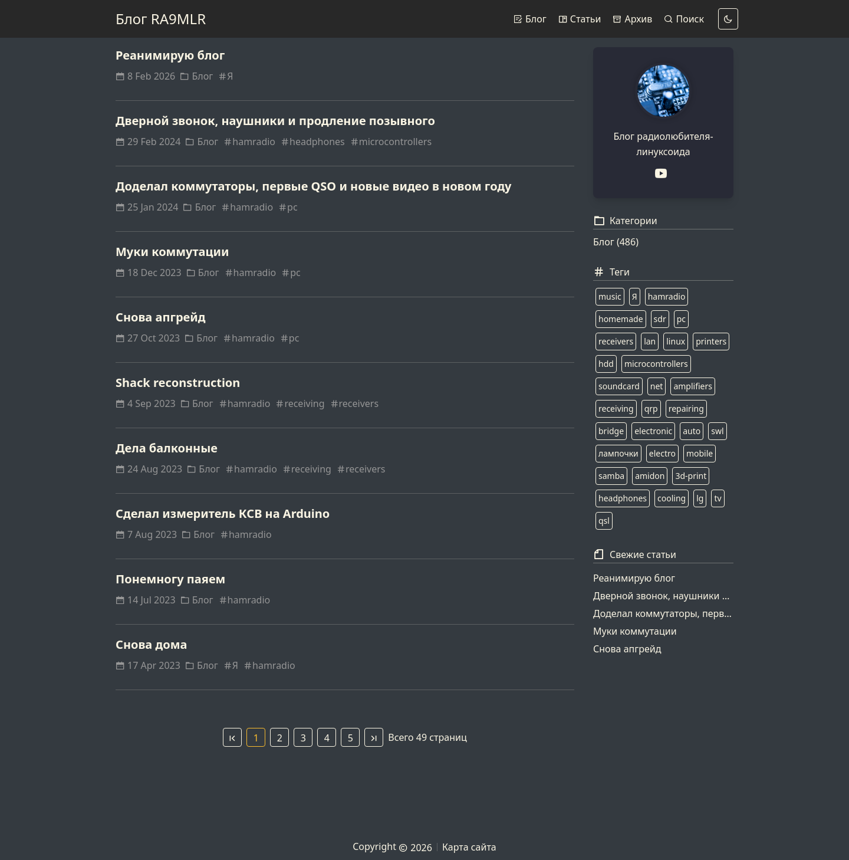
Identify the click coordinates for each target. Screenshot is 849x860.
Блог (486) (616, 241)
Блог (530, 18)
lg (699, 498)
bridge (611, 430)
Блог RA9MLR (161, 18)
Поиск (684, 18)
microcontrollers (391, 141)
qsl (604, 520)
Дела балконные (167, 448)
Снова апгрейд (161, 317)
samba (611, 475)
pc (288, 207)
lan (650, 341)
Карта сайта (469, 847)
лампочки (618, 453)
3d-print (690, 475)
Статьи (579, 18)
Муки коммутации (172, 252)
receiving (299, 403)
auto (691, 430)
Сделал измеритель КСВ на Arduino (223, 513)
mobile (699, 453)
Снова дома (151, 644)
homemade (620, 318)
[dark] (728, 18)
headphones (312, 141)
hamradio (249, 141)
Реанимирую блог (170, 55)
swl (717, 430)
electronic (653, 430)
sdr (660, 318)
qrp (651, 408)
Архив (632, 18)
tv (717, 498)
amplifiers (692, 386)
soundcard (619, 386)
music (609, 296)
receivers (354, 403)
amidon (649, 475)
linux (675, 341)
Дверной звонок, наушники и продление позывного (275, 121)
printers (711, 341)
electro (662, 453)
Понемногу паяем (170, 579)
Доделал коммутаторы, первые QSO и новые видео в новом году (314, 186)
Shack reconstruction (178, 382)
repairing (686, 408)
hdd (606, 363)
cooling (671, 498)
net (656, 386)
